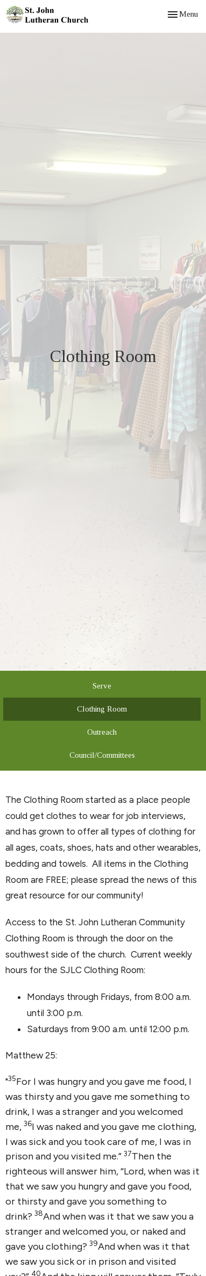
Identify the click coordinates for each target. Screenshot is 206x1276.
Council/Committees (102, 755)
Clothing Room (102, 709)
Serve (102, 686)
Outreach (102, 732)
